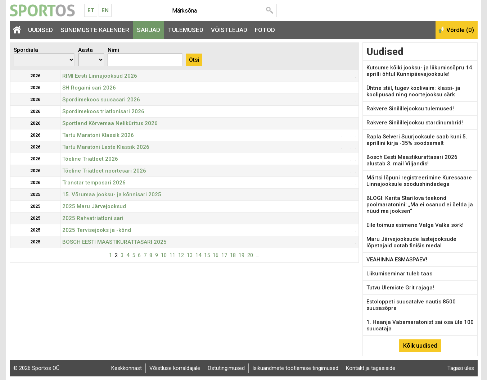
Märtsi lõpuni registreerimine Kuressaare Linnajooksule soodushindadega (419, 180)
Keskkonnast (126, 368)
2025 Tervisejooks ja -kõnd (96, 230)
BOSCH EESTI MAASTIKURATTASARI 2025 (114, 242)
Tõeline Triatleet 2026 (90, 159)
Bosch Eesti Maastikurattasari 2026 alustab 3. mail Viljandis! (411, 160)
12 (181, 255)
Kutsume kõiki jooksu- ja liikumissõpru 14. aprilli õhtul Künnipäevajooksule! (420, 70)
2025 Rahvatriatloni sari (92, 218)
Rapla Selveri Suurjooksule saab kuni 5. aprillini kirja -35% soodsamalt (416, 139)
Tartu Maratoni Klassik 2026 (98, 135)
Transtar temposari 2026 (94, 182)
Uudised (40, 29)
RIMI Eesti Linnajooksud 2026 (99, 76)
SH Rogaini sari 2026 (89, 87)
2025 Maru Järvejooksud (94, 206)
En (105, 10)
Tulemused (185, 29)
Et (90, 10)
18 (233, 255)
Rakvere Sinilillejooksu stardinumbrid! (414, 122)
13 (190, 255)
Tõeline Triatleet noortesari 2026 (104, 171)
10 (164, 255)
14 (198, 255)
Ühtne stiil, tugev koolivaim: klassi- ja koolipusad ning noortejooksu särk (413, 91)
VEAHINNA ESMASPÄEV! (396, 259)
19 (241, 255)
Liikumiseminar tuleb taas (399, 273)
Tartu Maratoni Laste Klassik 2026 (105, 147)
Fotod (265, 29)
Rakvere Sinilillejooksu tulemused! (410, 108)
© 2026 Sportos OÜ (36, 368)
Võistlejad (229, 29)
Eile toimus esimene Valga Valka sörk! (415, 225)
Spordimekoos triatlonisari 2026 (103, 111)
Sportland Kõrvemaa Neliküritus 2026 (110, 123)
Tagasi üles (460, 368)
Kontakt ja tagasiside (370, 368)
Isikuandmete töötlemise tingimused (295, 368)
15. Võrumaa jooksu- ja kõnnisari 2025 (111, 194)
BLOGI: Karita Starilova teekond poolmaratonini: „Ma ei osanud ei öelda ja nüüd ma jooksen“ (419, 204)
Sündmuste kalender (94, 29)
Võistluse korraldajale (174, 368)
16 (215, 255)
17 (224, 255)
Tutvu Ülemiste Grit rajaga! (400, 287)
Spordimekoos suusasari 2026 (101, 99)
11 (172, 255)
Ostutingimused (226, 368)
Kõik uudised (420, 345)
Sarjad (148, 29)
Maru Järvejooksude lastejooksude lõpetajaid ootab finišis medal (411, 242)
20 (250, 255)
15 (207, 255)
